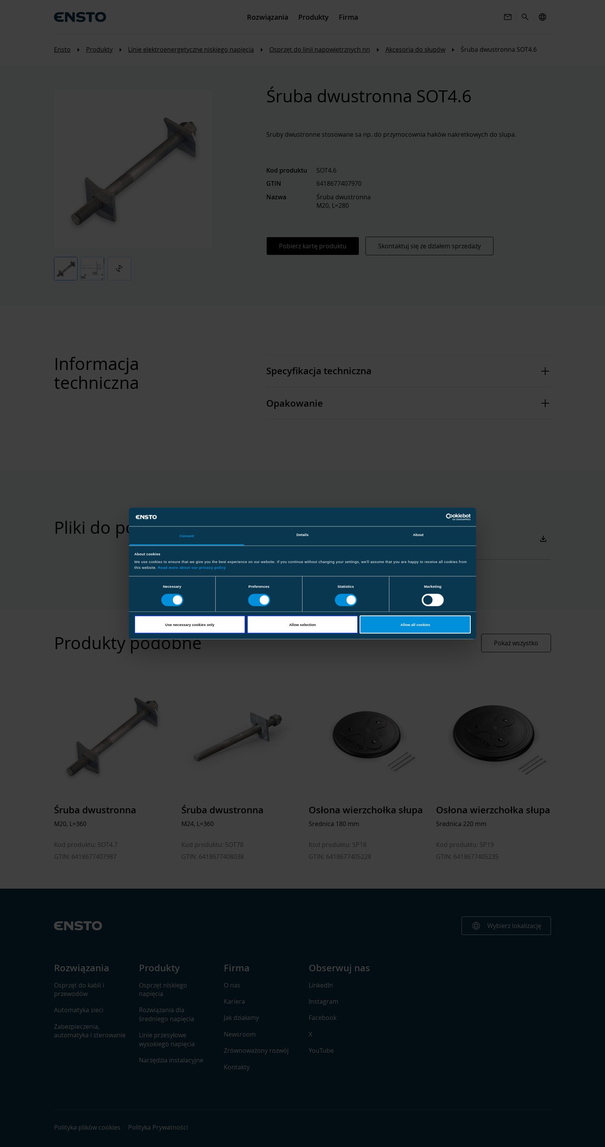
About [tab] (418, 535)
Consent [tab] (186, 536)
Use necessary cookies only (189, 624)
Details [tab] (302, 535)
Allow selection (302, 624)
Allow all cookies (415, 624)
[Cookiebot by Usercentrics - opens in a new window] (437, 517)
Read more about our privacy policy (192, 567)
